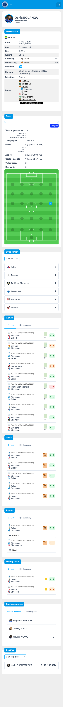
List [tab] (11, 325)
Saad (14, 550)
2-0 (44, 454)
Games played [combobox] (13, 657)
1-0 (44, 542)
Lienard (15, 535)
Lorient (26, 59)
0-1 (44, 485)
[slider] (5, 122)
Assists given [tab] (31, 612)
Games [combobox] (9, 258)
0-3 (44, 495)
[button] (11, 4)
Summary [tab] (25, 325)
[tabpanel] (31, 429)
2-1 (44, 474)
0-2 (44, 527)
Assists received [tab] (14, 612)
